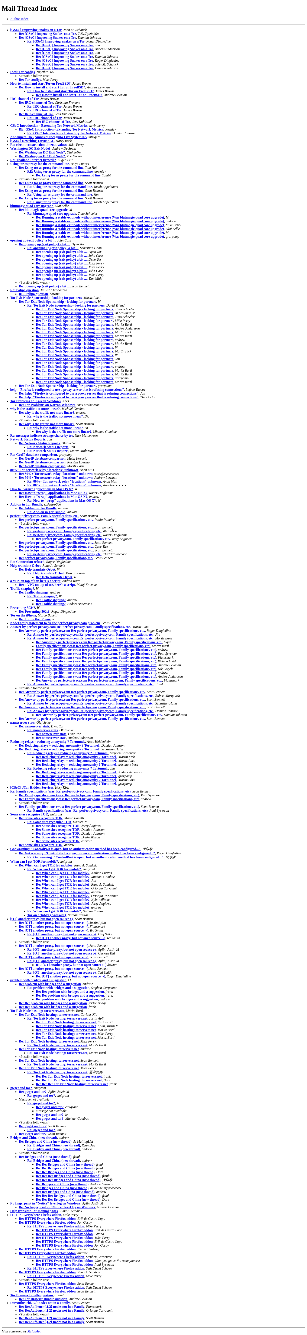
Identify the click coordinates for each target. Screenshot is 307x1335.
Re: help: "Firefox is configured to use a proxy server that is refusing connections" (79, 393)
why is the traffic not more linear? (35, 408)
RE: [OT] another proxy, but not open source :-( (71, 965)
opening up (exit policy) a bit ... (32, 240)
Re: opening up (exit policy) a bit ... (44, 244)
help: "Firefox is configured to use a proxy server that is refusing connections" (67, 389)
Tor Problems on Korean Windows (35, 401)
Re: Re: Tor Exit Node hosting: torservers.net (69, 1076)
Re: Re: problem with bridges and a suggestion (70, 991)
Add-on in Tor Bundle (26, 504)
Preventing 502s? (22, 607)
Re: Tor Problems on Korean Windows (47, 405)
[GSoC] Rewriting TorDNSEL (32, 141)
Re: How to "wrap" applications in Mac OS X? (53, 493)
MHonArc (34, 1331)
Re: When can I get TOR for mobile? (45, 865)
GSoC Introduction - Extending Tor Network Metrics (49, 125)
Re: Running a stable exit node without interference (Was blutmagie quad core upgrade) (100, 217)
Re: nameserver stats (34, 726)
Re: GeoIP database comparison (33, 454)
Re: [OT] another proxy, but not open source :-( (53, 923)
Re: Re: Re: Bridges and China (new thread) (68, 1176)
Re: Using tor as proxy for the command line (51, 167)
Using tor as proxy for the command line (39, 164)
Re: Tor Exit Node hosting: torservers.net (49, 1014)
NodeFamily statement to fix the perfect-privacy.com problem (55, 623)
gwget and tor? (21, 1088)
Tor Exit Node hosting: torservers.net (37, 1011)
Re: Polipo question (24, 290)
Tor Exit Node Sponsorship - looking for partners (46, 298)
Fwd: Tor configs (22, 72)
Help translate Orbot (25, 565)
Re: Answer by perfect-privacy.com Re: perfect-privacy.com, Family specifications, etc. (82, 630)
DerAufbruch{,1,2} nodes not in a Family (40, 1303)
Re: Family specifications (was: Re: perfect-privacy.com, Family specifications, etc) (96, 650)
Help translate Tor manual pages (34, 1211)
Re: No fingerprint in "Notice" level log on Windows (57, 1207)
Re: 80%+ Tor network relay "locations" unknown (56, 474)
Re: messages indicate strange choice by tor (41, 435)
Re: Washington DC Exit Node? (42, 152)
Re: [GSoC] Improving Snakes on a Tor (47, 34)
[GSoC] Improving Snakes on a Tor (36, 30)
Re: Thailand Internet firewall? (33, 160)
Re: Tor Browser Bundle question (43, 1299)
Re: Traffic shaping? (34, 592)
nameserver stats (22, 722)
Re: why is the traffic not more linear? (46, 412)
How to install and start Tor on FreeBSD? (40, 83)
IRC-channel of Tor (24, 99)
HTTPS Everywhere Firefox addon (35, 1215)
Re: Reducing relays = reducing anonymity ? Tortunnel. (59, 745)
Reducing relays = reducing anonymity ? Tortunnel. (47, 741)
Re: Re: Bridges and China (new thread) (65, 1164)
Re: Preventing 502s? (34, 611)
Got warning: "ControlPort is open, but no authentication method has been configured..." (75, 849)
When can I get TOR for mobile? (34, 861)
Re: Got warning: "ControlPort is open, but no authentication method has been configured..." (87, 853)
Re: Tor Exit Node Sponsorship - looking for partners (57, 301)
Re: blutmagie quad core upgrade (43, 210)
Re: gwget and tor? (32, 1092)
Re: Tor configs (30, 79)
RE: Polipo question (33, 294)
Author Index (19, 19)
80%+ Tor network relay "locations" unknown (44, 470)
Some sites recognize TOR (29, 814)
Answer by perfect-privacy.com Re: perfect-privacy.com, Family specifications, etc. (70, 627)
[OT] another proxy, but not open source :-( (41, 919)
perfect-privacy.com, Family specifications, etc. (44, 516)
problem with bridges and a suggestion (38, 980)
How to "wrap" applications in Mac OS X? (41, 489)
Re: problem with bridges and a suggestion (50, 984)
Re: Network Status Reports (39, 443)
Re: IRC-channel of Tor (36, 102)
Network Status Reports (27, 439)
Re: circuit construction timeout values (38, 144)
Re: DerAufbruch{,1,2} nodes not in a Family (51, 1306)
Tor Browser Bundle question (31, 1295)
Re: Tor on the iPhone (35, 619)
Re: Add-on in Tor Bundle (37, 508)
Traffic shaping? (22, 588)
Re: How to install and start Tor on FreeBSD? (52, 87)
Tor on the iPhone (23, 615)
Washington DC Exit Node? (30, 148)
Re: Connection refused (27, 562)
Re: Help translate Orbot (37, 569)
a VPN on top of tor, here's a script (35, 581)
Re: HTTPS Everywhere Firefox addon (47, 1218)
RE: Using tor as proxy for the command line (60, 171)
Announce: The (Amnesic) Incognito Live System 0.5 (48, 137)
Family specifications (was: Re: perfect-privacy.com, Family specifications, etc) (93, 646)
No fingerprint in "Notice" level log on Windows (45, 1203)
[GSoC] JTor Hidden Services (31, 787)
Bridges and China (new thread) (33, 1137)
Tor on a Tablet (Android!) (46, 915)
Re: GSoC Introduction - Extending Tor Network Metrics (69, 133)
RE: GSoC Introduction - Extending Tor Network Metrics (61, 129)
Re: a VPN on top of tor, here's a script (47, 585)
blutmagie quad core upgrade (31, 206)
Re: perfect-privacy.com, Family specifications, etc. (56, 519)
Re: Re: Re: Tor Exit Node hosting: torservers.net (72, 1084)
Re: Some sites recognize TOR (40, 818)
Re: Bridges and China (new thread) (45, 1141)
